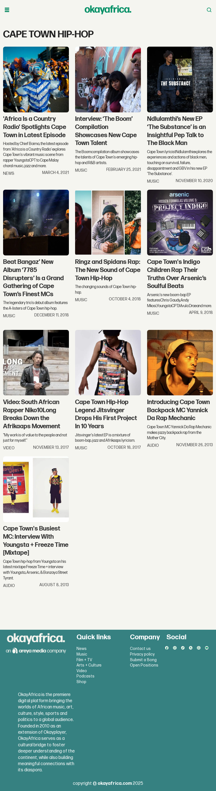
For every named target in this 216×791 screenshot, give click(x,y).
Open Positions (144, 665)
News (81, 648)
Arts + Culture (89, 665)
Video (81, 670)
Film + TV (84, 660)
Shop (81, 681)
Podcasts (85, 676)
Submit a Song (143, 660)
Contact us (140, 648)
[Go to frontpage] (108, 9)
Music (81, 654)
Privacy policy (142, 654)
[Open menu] (7, 10)
